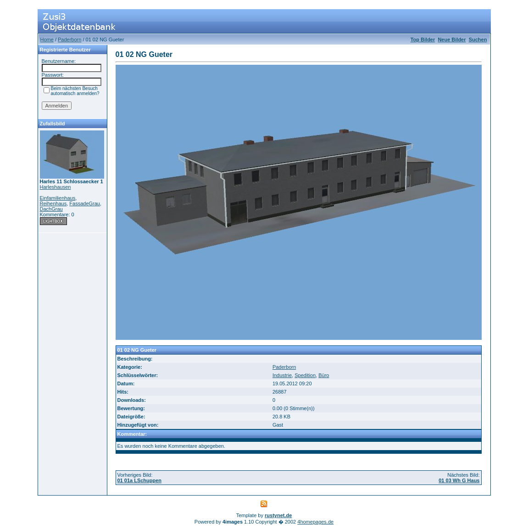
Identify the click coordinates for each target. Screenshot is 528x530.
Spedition (305, 375)
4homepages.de (315, 521)
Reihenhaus (53, 203)
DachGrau (51, 209)
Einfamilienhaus (58, 198)
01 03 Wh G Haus (459, 480)
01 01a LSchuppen (139, 480)
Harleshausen (55, 187)
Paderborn (69, 39)
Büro (323, 375)
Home (47, 39)
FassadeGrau (84, 203)
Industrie (282, 375)
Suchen (478, 39)
